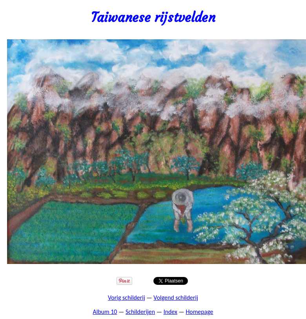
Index (170, 311)
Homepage (199, 311)
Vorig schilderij (126, 297)
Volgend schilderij (175, 297)
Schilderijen (140, 311)
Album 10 (105, 311)
